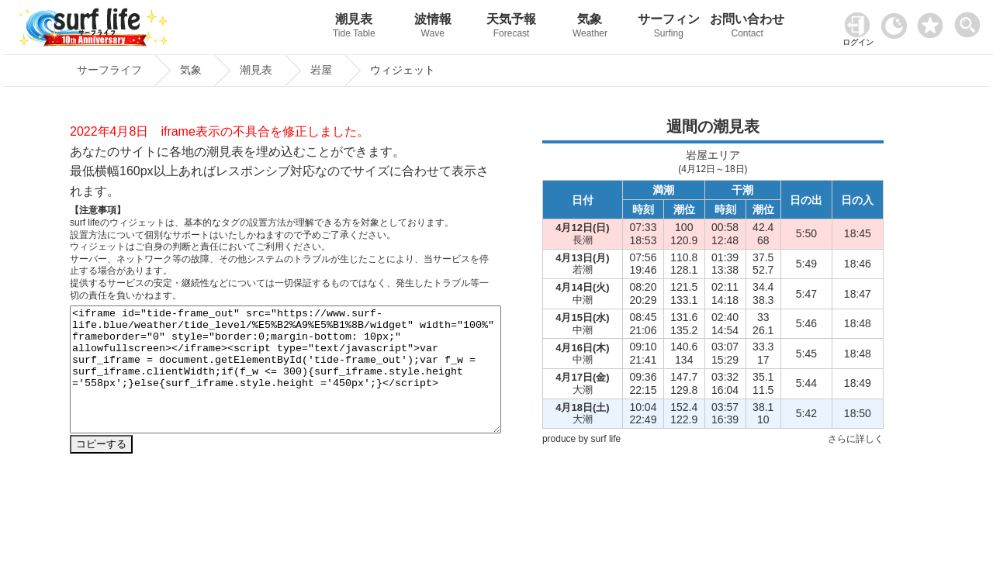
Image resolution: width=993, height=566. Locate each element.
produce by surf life (581, 438)
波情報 (432, 27)
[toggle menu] (971, 20)
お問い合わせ (747, 27)
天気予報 (511, 27)
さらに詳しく (856, 438)
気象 (590, 27)
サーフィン (668, 27)
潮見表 (354, 27)
